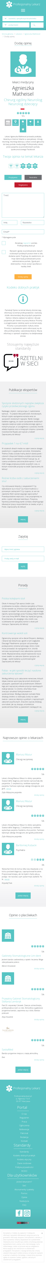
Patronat (24, 1133)
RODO (24, 1171)
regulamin (27, 243)
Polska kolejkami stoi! (13, 598)
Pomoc (24, 1193)
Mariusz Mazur (24, 754)
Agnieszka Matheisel (32, 34)
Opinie (24, 1197)
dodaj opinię (39, 795)
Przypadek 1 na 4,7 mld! (15, 443)
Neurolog (34, 99)
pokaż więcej (23, 895)
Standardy (24, 1151)
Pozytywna (13, 177)
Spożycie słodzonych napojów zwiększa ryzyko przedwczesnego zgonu (23, 404)
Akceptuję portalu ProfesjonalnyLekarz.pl (19, 244)
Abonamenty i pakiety (24, 1189)
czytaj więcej (39, 438)
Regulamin (24, 1117)
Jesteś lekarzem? (24, 1181)
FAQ (24, 1205)
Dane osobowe (24, 1163)
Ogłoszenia (24, 1125)
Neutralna (33, 177)
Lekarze (19, 34)
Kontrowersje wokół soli (14, 633)
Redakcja (24, 1137)
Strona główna (7, 34)
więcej (23, 519)
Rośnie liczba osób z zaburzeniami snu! (20, 479)
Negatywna (23, 185)
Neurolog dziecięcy (23, 103)
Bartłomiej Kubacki (26, 845)
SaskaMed (7, 1049)
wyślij (23, 566)
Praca (24, 1121)
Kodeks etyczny (24, 1159)
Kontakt (24, 1140)
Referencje (24, 1129)
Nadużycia (24, 1201)
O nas (24, 1113)
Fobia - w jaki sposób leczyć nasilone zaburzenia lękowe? (21, 672)
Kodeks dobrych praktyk (24, 1155)
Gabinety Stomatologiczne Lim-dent (21, 955)
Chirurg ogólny (15, 99)
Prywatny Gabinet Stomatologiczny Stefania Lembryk (21, 1000)
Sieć (24, 1185)
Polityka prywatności (24, 1167)
